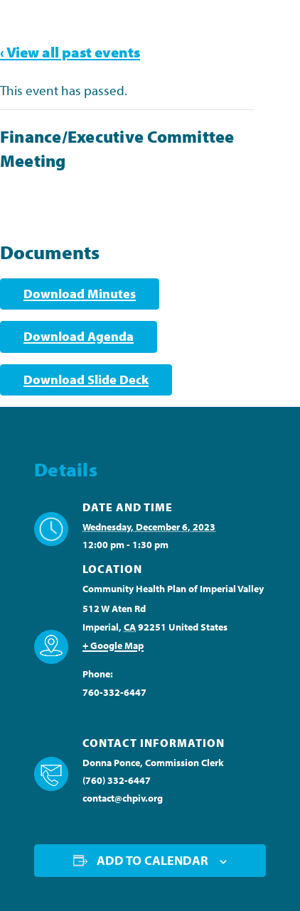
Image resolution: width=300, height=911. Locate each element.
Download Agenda (78, 336)
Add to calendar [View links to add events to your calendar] (152, 860)
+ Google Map (113, 645)
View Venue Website (125, 718)
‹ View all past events (70, 52)
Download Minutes (79, 293)
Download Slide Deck (86, 379)
